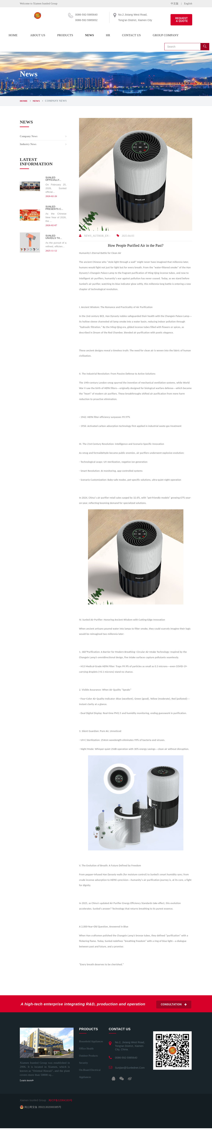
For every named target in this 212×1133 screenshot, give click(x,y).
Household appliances (91, 1041)
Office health (86, 1048)
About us (37, 35)
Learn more (27, 1080)
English (188, 3)
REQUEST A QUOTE (181, 20)
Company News (28, 136)
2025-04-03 (125, 235)
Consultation (174, 1004)
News (89, 35)
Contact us (131, 35)
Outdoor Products (88, 1055)
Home (13, 35)
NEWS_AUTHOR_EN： (95, 235)
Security (83, 1062)
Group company (166, 35)
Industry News (28, 144)
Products (65, 35)
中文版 (175, 3)
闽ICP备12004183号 (60, 1100)
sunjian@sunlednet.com (130, 1067)
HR (108, 35)
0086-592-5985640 (126, 1057)
